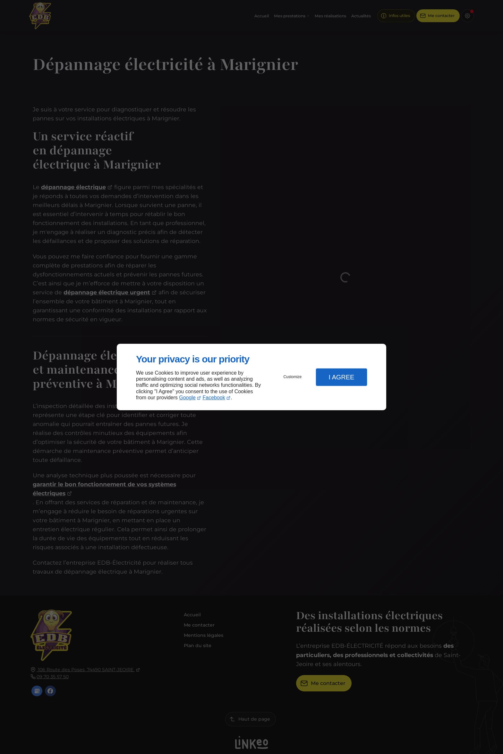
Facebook (214, 397)
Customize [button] (293, 377)
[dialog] (251, 377)
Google (187, 397)
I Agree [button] (341, 377)
